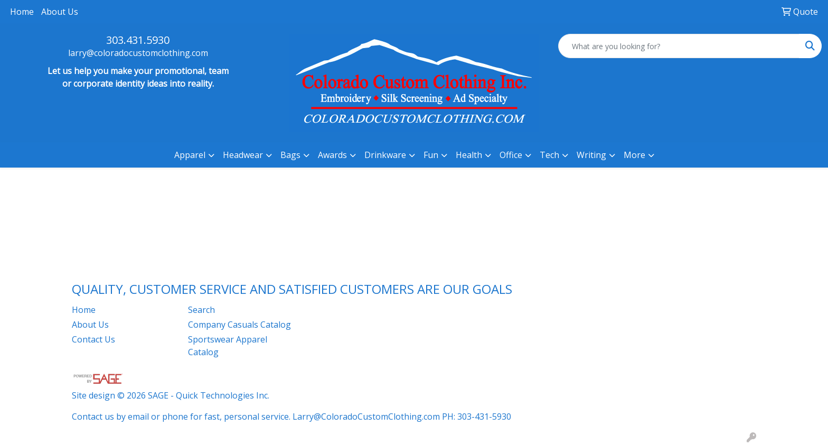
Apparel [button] (189, 155)
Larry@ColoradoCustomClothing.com (366, 416)
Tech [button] (549, 155)
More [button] (634, 155)
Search (201, 310)
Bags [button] (290, 155)
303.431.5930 (138, 40)
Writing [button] (591, 155)
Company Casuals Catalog (239, 324)
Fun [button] (431, 155)
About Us (59, 11)
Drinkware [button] (385, 155)
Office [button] (511, 155)
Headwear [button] (243, 155)
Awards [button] (332, 155)
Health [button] (469, 155)
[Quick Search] (678, 46)
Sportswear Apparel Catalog (227, 346)
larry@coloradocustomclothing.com (138, 53)
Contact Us (93, 339)
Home (22, 11)
